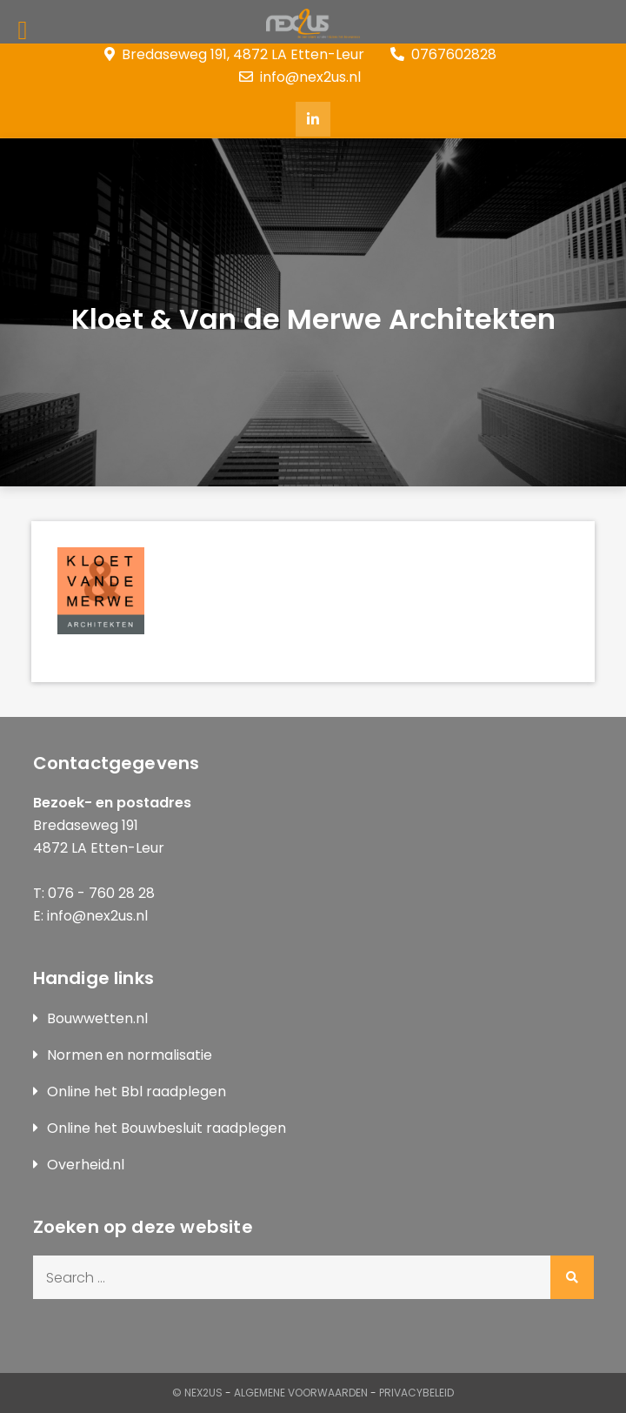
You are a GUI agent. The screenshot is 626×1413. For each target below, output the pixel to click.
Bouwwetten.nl (97, 1018)
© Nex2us (197, 1392)
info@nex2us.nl (300, 77)
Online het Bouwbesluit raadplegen (166, 1128)
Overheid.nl (85, 1165)
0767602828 (443, 54)
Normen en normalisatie (129, 1055)
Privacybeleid (416, 1392)
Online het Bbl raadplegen (136, 1092)
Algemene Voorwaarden (301, 1392)
